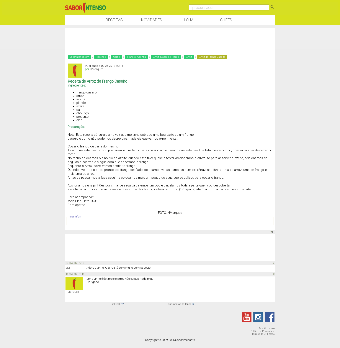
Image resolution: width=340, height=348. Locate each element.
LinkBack (116, 304)
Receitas (114, 20)
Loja (188, 20)
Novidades (151, 20)
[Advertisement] (170, 58)
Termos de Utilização (263, 334)
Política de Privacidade (262, 331)
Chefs (226, 20)
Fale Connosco (267, 328)
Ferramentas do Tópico (179, 304)
